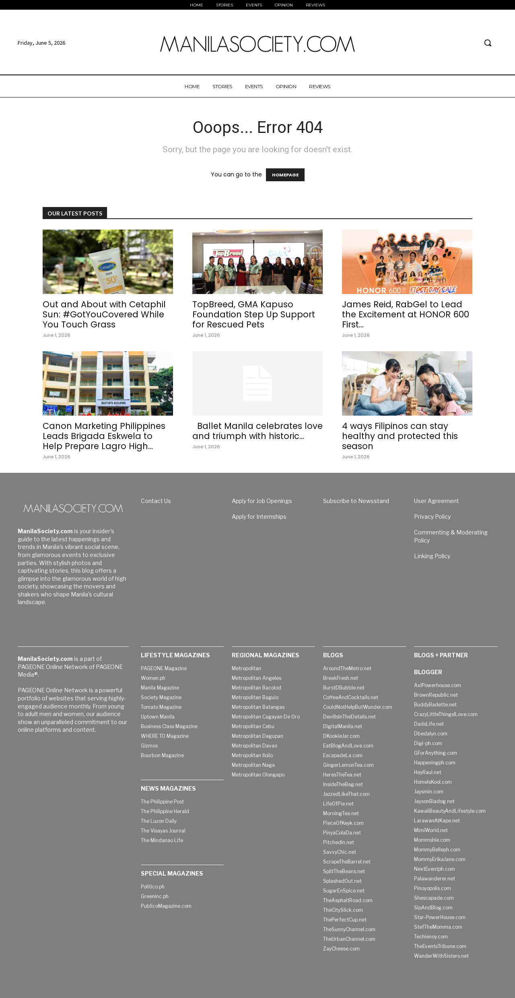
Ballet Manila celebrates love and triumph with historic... (257, 431)
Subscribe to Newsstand (356, 500)
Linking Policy (432, 556)
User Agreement (436, 500)
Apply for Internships (259, 516)
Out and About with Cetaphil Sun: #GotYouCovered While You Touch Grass (104, 314)
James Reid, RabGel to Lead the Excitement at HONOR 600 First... (405, 314)
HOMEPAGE (285, 175)
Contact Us (156, 500)
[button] (487, 42)
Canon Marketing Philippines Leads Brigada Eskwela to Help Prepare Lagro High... (104, 436)
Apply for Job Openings (262, 500)
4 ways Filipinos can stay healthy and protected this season (400, 436)
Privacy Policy (432, 516)
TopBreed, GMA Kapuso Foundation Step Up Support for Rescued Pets (253, 314)
